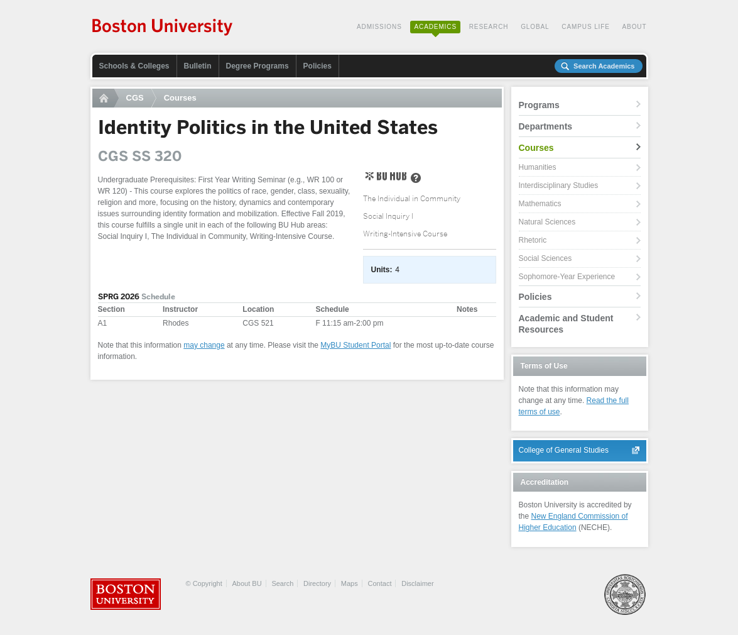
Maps (349, 583)
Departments (546, 126)
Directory (317, 583)
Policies (317, 66)
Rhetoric (533, 240)
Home (105, 98)
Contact (380, 583)
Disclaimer (417, 583)
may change (203, 345)
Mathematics (540, 203)
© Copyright (204, 583)
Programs (539, 105)
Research (489, 26)
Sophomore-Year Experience (567, 276)
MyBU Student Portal (355, 345)
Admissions (379, 26)
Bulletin (198, 66)
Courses (180, 97)
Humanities (537, 167)
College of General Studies (564, 450)
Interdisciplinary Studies (559, 185)
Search (282, 583)
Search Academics (603, 66)
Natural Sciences (547, 222)
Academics (435, 26)
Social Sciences (545, 258)
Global (535, 26)
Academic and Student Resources (566, 323)
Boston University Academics (163, 28)
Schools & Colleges (134, 66)
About (634, 26)
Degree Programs (257, 66)
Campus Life (586, 26)
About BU (247, 583)
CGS (135, 97)
